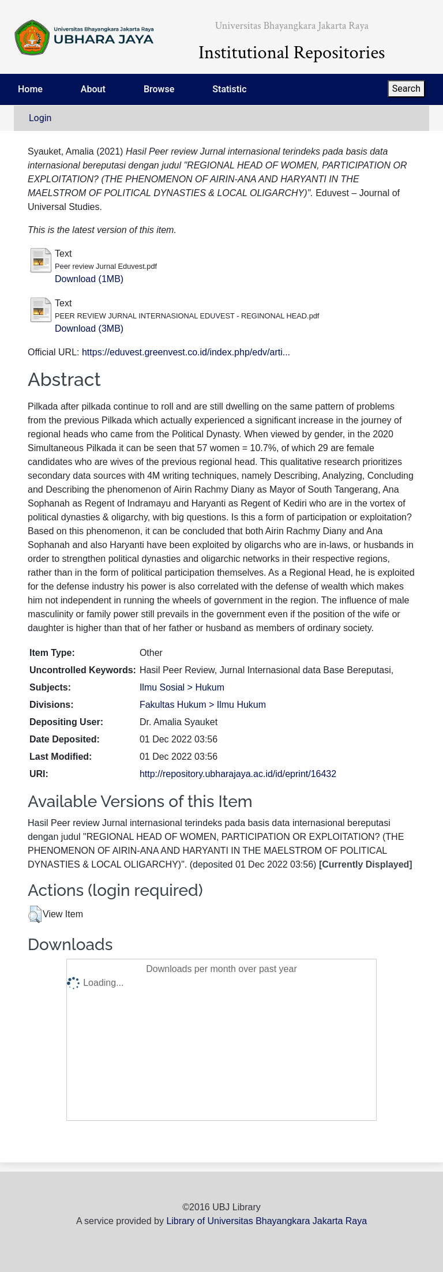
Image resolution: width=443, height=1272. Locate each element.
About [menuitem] (93, 89)
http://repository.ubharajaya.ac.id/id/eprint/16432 (238, 774)
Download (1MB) (89, 279)
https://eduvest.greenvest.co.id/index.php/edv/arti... (186, 352)
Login (40, 117)
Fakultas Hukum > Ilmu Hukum (203, 705)
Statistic (229, 89)
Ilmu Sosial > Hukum (182, 687)
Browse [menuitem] (159, 89)
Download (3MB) (89, 328)
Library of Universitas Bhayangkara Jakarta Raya (266, 1221)
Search (406, 88)
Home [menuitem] (30, 89)
